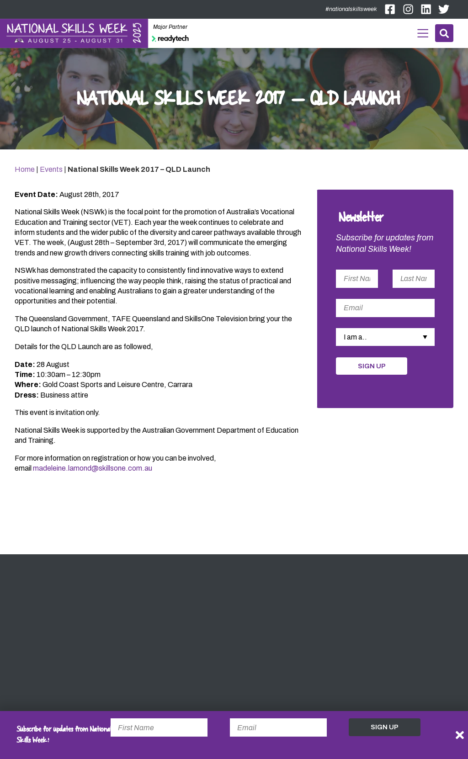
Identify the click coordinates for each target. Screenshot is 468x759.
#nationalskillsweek (351, 9)
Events (51, 170)
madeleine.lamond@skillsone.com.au (92, 469)
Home (25, 170)
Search (444, 33)
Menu (421, 32)
